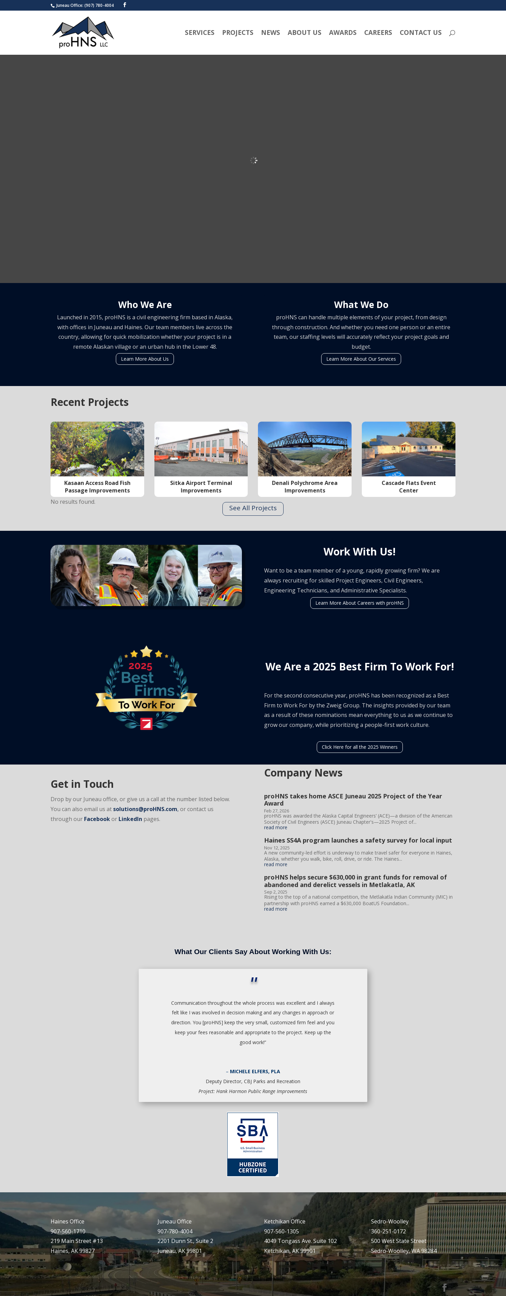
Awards (343, 33)
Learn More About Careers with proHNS (359, 603)
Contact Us (421, 33)
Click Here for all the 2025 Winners (360, 747)
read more (275, 827)
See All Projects (253, 507)
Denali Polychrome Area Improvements (305, 486)
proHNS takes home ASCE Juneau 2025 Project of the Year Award (353, 800)
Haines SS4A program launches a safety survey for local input (358, 840)
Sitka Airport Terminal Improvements (201, 486)
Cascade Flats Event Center (409, 486)
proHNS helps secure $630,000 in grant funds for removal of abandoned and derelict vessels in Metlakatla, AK (355, 881)
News (270, 33)
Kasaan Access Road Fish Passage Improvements (97, 486)
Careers (378, 33)
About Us (305, 33)
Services (200, 33)
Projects (238, 33)
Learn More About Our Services (361, 359)
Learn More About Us (145, 359)
